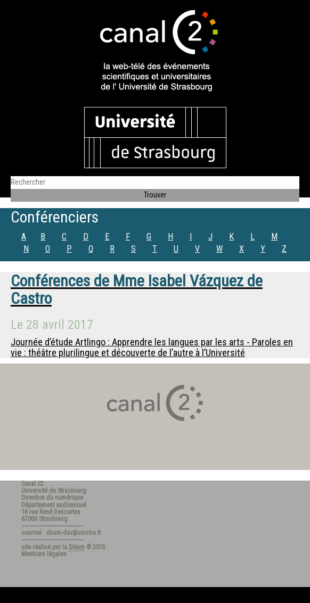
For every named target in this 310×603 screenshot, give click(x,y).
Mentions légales (44, 554)
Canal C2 (32, 484)
